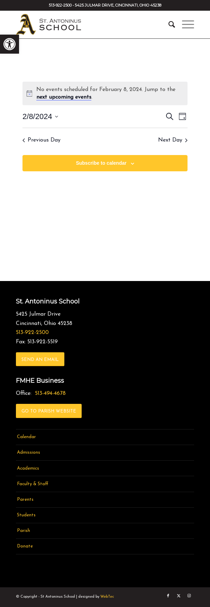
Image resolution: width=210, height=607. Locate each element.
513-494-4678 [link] (50, 393)
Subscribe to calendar (101, 163)
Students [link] (26, 515)
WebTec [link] (107, 597)
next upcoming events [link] (63, 97)
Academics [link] (28, 468)
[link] (9, 44)
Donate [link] (25, 546)
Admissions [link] (28, 452)
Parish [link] (23, 530)
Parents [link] (25, 499)
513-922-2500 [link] (32, 332)
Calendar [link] (26, 437)
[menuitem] (168, 24)
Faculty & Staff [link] (32, 484)
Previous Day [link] (41, 140)
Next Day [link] (173, 140)
